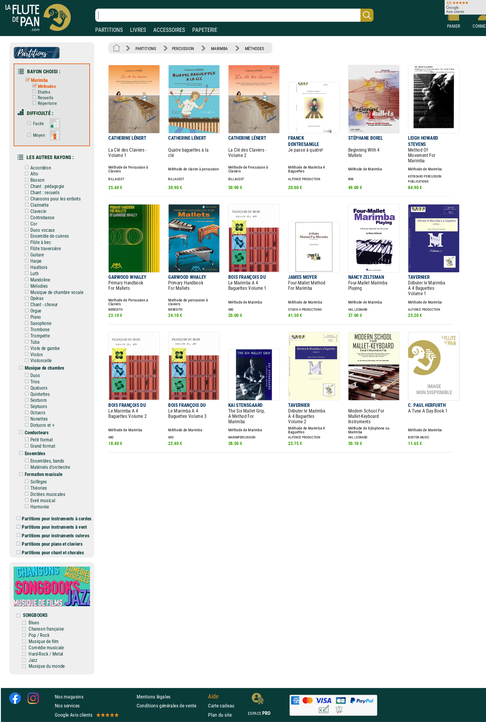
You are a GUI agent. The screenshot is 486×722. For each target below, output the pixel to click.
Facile (34, 123)
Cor (29, 223)
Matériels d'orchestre (46, 467)
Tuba (30, 342)
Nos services (67, 706)
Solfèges (34, 482)
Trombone (35, 329)
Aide (213, 696)
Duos (31, 375)
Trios (31, 382)
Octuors (33, 413)
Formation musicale (39, 474)
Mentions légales (154, 697)
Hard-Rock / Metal (46, 653)
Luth (30, 273)
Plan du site (220, 715)
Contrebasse (38, 217)
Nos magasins (69, 697)
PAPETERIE (204, 30)
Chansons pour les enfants (51, 199)
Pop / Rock (39, 635)
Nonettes (35, 419)
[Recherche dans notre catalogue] (234, 15)
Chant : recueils (41, 192)
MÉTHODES (254, 48)
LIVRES (138, 30)
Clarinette (35, 205)
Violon (32, 354)
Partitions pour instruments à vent (51, 527)
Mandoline (36, 280)
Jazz (33, 660)
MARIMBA (219, 48)
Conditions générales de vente (171, 706)
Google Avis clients (86, 715)
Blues (34, 622)
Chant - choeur (40, 304)
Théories (34, 488)
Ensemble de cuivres (45, 236)
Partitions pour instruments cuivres (52, 535)
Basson (33, 180)
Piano (31, 317)
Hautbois (35, 267)
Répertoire (43, 103)
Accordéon (36, 167)
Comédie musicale (46, 648)
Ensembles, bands (43, 461)
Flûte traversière (41, 248)
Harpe (32, 261)
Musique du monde (47, 666)
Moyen (34, 135)
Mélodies (35, 286)
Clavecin (34, 211)
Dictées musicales (43, 494)
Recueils (41, 97)
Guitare (33, 255)
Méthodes (42, 86)
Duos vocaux (38, 230)
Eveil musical (38, 500)
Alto (30, 174)
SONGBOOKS (35, 615)
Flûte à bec (36, 242)
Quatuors (35, 387)
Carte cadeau (221, 706)
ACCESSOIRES (169, 30)
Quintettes (36, 394)
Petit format (37, 440)
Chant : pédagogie (43, 186)
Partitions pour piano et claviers (49, 544)
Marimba (35, 80)
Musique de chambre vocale (52, 292)
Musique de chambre (40, 368)
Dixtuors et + (38, 425)
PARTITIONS (109, 30)
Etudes (39, 92)
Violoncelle (37, 360)
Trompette (36, 336)
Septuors (34, 406)
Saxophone (36, 323)
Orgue (31, 311)
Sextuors (34, 400)
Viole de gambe (41, 348)
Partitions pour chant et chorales (50, 552)
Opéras (32, 298)
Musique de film (44, 641)
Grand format (38, 446)
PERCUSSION (183, 48)
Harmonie (35, 506)
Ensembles (30, 453)
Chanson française (46, 629)
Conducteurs (32, 432)
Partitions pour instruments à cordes (54, 518)
